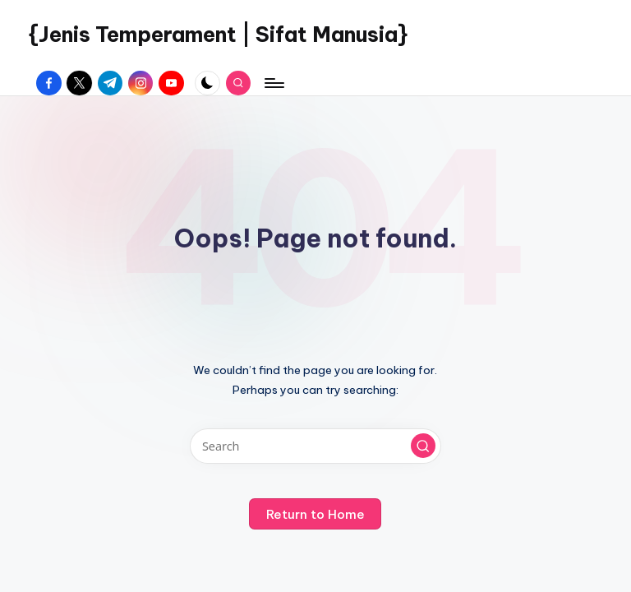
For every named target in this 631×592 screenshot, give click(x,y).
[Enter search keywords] (315, 446)
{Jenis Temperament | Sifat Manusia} (218, 34)
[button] (423, 445)
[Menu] (273, 83)
